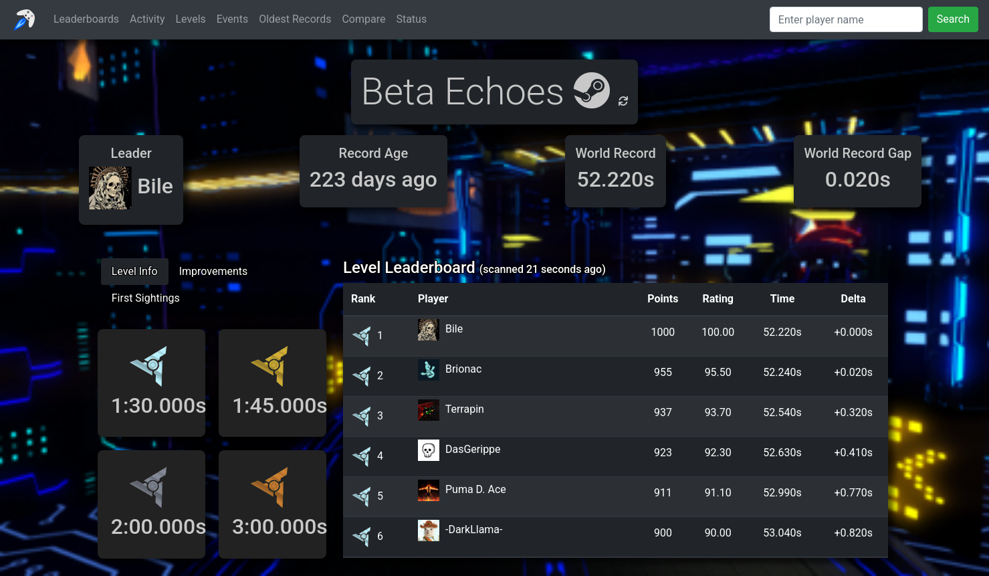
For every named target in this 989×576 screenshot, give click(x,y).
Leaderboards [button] (86, 19)
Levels (191, 19)
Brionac (463, 369)
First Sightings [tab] (146, 298)
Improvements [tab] (213, 271)
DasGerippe (473, 449)
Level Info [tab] (135, 271)
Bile (454, 328)
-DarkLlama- (474, 529)
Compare (363, 19)
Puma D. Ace (475, 489)
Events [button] (232, 19)
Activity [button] (147, 19)
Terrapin (464, 409)
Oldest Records (295, 19)
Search (953, 19)
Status (411, 19)
